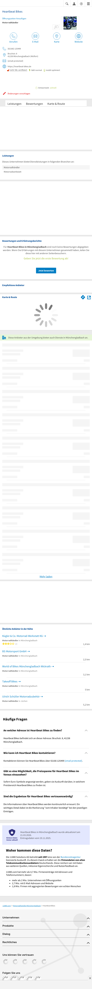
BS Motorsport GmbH (14, 651)
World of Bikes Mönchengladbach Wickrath (26, 666)
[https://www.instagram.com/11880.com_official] (14, 979)
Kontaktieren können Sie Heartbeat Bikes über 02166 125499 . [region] (43, 760)
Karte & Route (56, 103)
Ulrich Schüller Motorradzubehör (21, 696)
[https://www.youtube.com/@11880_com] (38, 979)
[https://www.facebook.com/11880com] (5, 979)
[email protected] (73, 760)
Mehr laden (46, 576)
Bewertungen (34, 103)
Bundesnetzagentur (71, 856)
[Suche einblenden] (67, 3)
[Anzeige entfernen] (90, 978)
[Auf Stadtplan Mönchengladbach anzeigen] (89, 297)
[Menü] (88, 3)
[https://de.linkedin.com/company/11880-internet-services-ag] (30, 979)
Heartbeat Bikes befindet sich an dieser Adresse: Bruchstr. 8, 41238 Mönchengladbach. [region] (36, 740)
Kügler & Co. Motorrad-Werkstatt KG (22, 636)
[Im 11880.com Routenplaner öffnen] (83, 297)
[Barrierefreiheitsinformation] (81, 3)
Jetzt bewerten (46, 270)
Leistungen (14, 103)
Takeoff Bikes (9, 681)
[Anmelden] (74, 3)
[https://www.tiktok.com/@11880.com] (22, 979)
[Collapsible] (86, 730)
